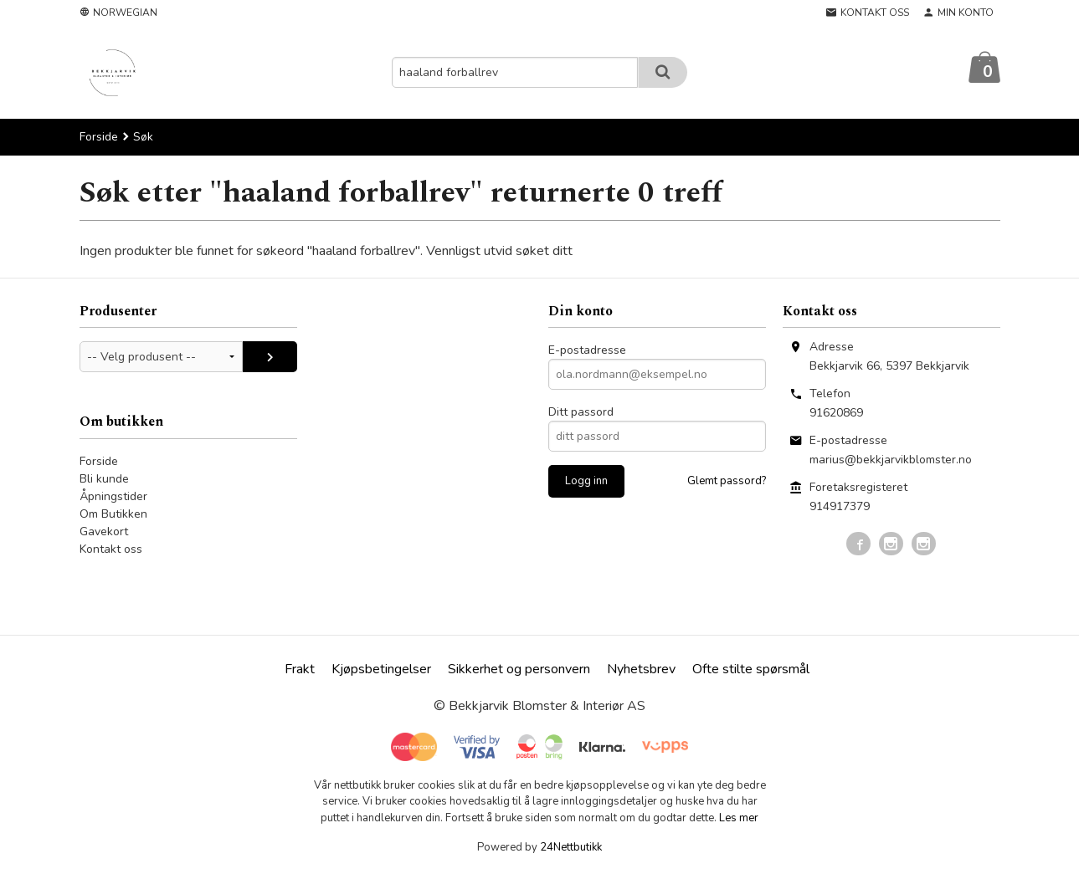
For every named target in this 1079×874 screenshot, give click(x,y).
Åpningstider (113, 497)
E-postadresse (587, 351)
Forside (99, 138)
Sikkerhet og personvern (519, 670)
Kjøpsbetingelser (381, 670)
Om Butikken (113, 515)
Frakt (300, 670)
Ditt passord (581, 413)
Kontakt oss (111, 550)
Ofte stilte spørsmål (750, 670)
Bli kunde (104, 480)
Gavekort (104, 532)
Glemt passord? (726, 481)
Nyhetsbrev (641, 670)
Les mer (738, 818)
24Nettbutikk (571, 848)
